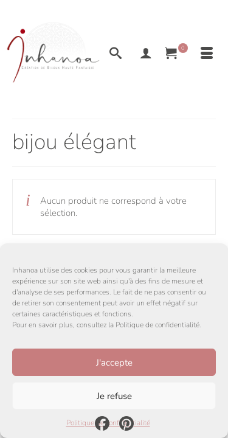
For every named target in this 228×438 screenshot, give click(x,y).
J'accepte (114, 362)
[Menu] (207, 54)
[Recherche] (115, 54)
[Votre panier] (176, 54)
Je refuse (114, 396)
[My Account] (146, 54)
